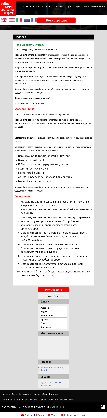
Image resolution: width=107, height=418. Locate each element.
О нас (43, 323)
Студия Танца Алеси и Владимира (51, 383)
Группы (70, 6)
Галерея (44, 307)
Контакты (45, 327)
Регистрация (56, 20)
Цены (79, 6)
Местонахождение (95, 6)
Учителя (59, 6)
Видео (43, 311)
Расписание (46, 315)
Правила (45, 319)
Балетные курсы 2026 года (38, 6)
